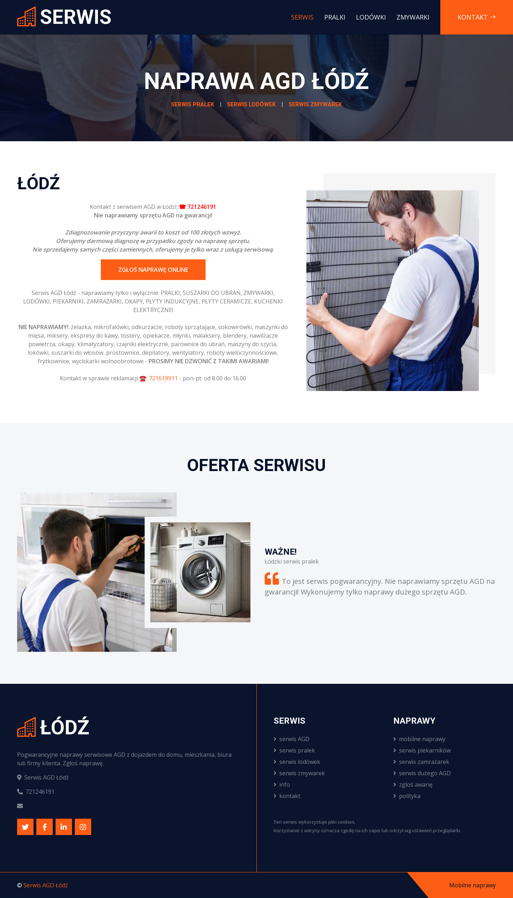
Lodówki (371, 17)
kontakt (287, 796)
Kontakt (476, 17)
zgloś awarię (412, 784)
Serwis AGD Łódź (46, 885)
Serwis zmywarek (315, 104)
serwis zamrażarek (421, 762)
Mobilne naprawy (472, 885)
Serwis (302, 17)
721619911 (163, 378)
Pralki (334, 17)
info (282, 784)
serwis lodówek (297, 762)
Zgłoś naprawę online (153, 270)
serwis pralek (294, 750)
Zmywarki (413, 17)
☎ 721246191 (197, 207)
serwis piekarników (422, 750)
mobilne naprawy (419, 739)
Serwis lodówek (251, 104)
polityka (406, 796)
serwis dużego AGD (422, 773)
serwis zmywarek (299, 773)
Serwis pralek (192, 104)
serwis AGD (292, 739)
